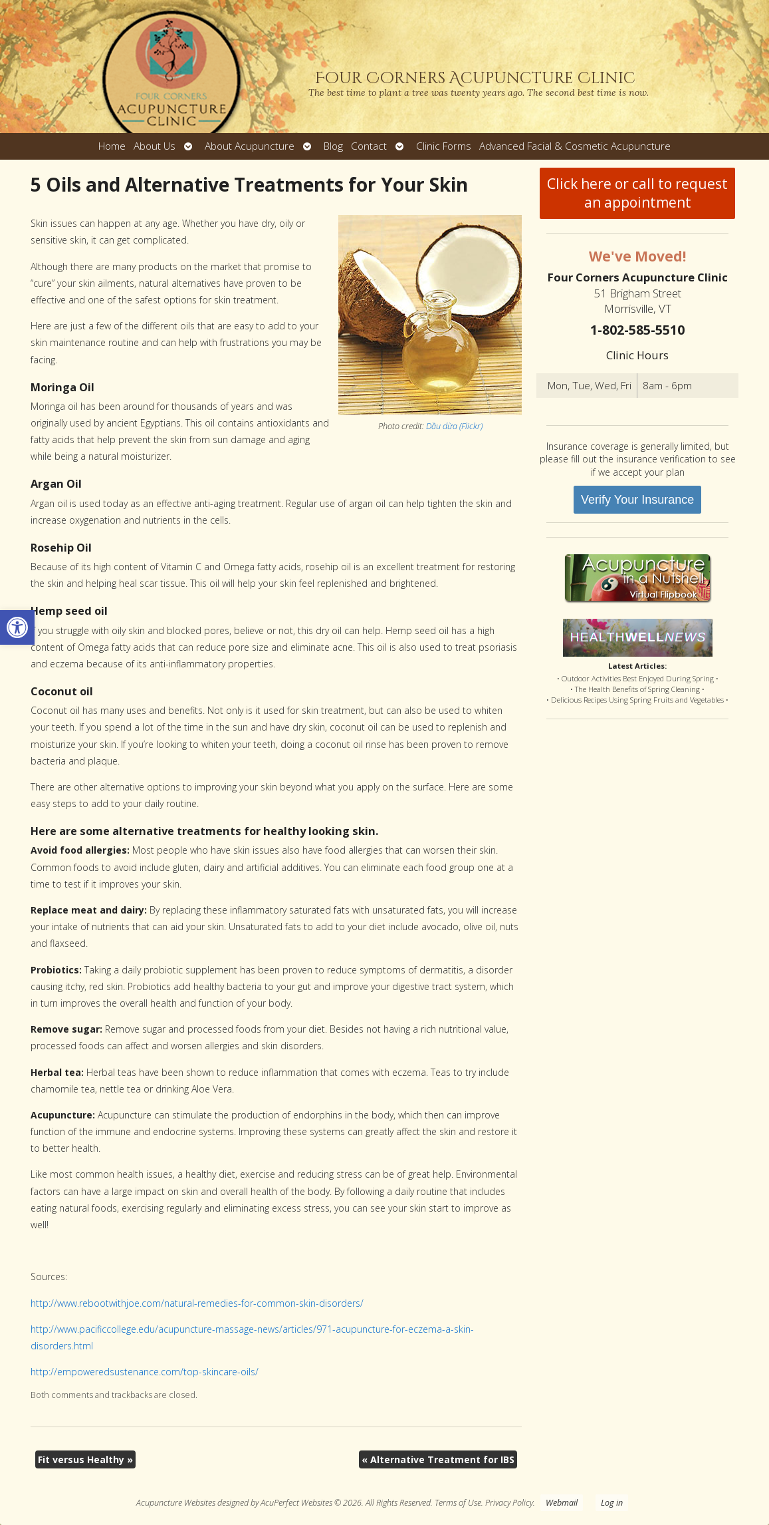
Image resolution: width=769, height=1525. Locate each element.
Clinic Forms (443, 146)
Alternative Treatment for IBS (438, 1459)
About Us (154, 146)
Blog (333, 146)
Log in (612, 1502)
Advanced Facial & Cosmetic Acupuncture (575, 146)
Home (112, 146)
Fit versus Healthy (85, 1459)
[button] (17, 627)
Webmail (562, 1502)
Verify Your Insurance (637, 499)
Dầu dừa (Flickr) (454, 426)
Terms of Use (458, 1502)
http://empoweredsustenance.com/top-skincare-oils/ (145, 1371)
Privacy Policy (509, 1502)
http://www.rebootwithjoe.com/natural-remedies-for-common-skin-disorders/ (197, 1303)
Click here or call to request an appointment (637, 193)
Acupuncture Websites (175, 1502)
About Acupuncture (249, 146)
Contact (369, 146)
